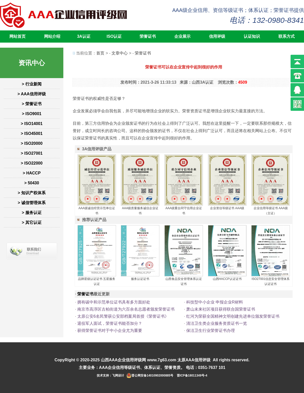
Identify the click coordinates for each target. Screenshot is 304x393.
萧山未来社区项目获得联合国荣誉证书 (220, 309)
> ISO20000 (32, 143)
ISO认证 (114, 36)
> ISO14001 (32, 123)
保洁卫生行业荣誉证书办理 (210, 330)
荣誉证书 (148, 36)
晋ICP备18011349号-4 (192, 375)
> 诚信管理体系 (32, 203)
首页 (100, 53)
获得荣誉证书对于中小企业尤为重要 (109, 330)
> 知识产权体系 (32, 193)
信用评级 (217, 36)
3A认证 (83, 36)
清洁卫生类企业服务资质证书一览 (216, 323)
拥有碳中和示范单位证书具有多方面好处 (113, 302)
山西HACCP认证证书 (227, 279)
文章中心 (119, 53)
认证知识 (252, 36)
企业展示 (182, 36)
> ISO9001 (32, 114)
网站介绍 (52, 36)
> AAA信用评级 (31, 94)
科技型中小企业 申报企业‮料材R (214, 302)
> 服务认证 (32, 212)
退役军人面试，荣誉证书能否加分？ (109, 323)
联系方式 (286, 36)
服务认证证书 (140, 279)
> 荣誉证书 (32, 104)
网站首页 (17, 36)
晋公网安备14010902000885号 (152, 375)
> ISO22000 (32, 163)
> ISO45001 (32, 133)
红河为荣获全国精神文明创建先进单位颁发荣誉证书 (232, 316)
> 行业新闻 (32, 84)
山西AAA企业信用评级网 (123, 360)
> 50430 (31, 183)
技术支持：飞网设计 (110, 375)
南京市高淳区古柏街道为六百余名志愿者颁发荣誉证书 (126, 309)
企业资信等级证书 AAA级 (227, 208)
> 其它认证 (32, 222)
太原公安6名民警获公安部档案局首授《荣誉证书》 (123, 316)
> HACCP (32, 173)
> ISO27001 (32, 153)
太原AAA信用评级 (194, 360)
